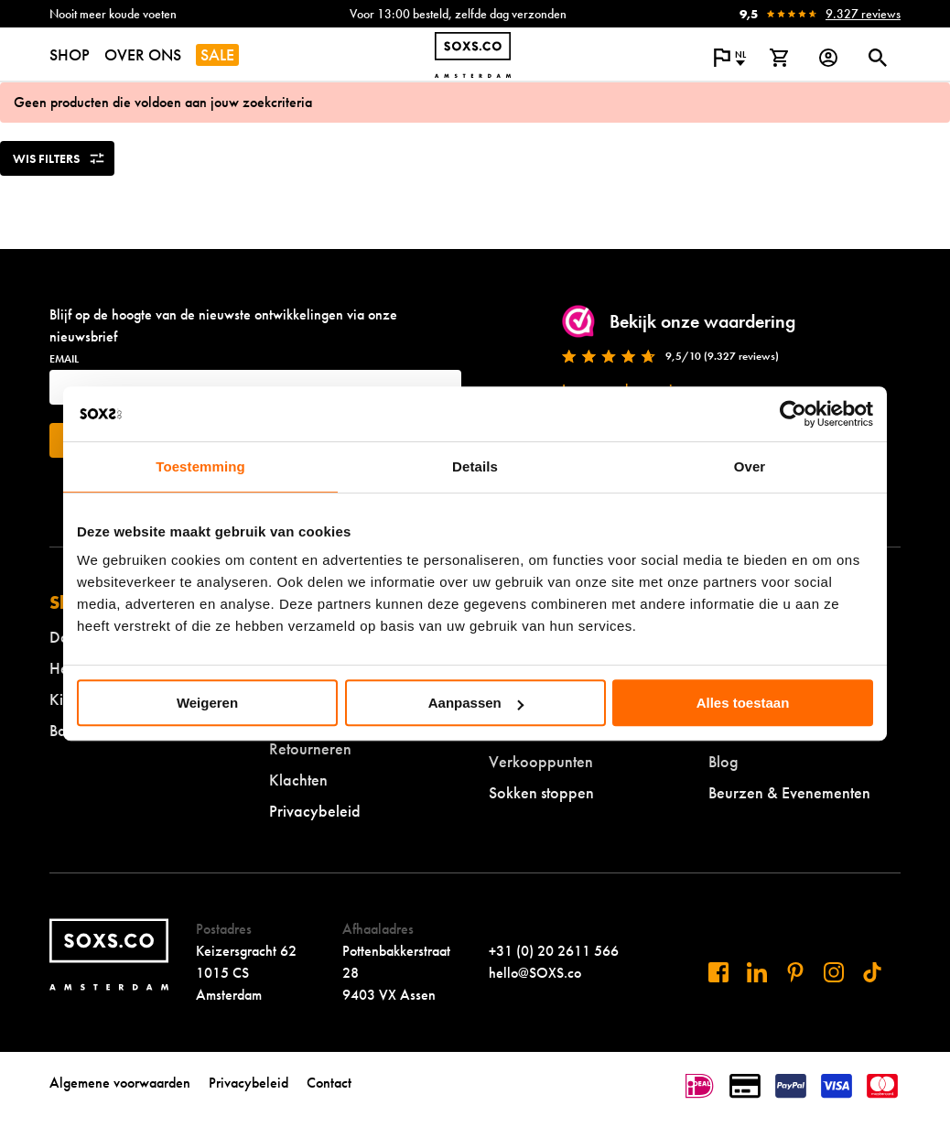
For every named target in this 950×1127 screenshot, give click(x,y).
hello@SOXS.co (535, 972)
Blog (723, 761)
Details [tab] (475, 466)
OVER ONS (142, 54)
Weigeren (207, 702)
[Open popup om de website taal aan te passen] (729, 58)
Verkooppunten (541, 761)
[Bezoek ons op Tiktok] (872, 972)
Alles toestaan (743, 702)
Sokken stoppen (541, 792)
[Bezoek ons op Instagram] (834, 972)
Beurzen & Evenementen (789, 792)
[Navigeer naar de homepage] (473, 55)
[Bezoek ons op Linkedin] (757, 972)
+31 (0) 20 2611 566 (554, 950)
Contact (329, 1082)
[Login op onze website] (828, 58)
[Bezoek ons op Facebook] (718, 972)
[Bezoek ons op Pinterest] (795, 972)
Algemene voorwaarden (119, 1082)
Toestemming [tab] (200, 466)
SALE (217, 54)
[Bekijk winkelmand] (779, 58)
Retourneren (310, 748)
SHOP (69, 54)
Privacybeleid (315, 810)
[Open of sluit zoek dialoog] (878, 58)
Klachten (298, 779)
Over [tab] (750, 466)
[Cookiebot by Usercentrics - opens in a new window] (793, 414)
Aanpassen (476, 702)
